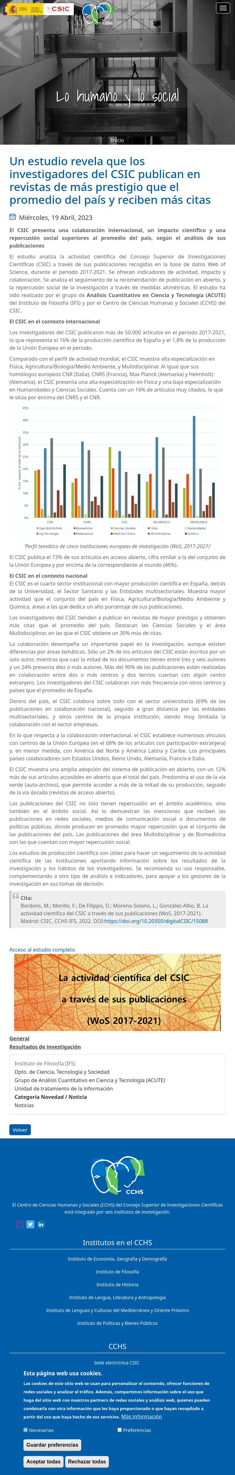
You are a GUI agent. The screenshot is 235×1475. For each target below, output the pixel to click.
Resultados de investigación (45, 1046)
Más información (141, 1416)
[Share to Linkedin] (41, 1225)
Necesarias (41, 1430)
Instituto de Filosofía (117, 1272)
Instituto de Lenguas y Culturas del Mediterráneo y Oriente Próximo (117, 1310)
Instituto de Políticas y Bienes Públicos (117, 1323)
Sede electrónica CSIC (116, 1363)
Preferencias (137, 1430)
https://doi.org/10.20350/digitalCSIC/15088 (156, 921)
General (19, 1038)
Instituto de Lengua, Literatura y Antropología (117, 1297)
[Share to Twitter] (30, 1225)
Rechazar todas (87, 1461)
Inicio (117, 140)
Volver (20, 1130)
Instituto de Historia (117, 1284)
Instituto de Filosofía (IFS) (44, 1063)
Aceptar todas (43, 1461)
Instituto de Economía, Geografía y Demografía (117, 1259)
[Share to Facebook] (20, 1225)
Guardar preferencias (52, 1445)
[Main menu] (223, 8)
